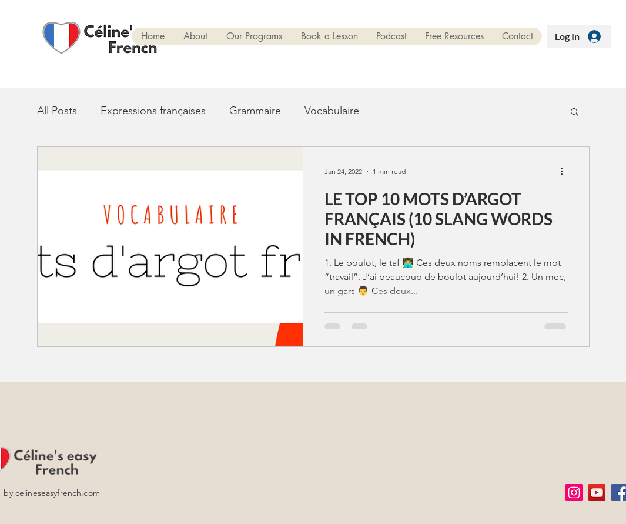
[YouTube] (596, 492)
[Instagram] (574, 492)
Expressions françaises (153, 110)
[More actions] (566, 171)
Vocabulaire (331, 110)
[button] (574, 112)
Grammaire (255, 110)
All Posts (57, 110)
